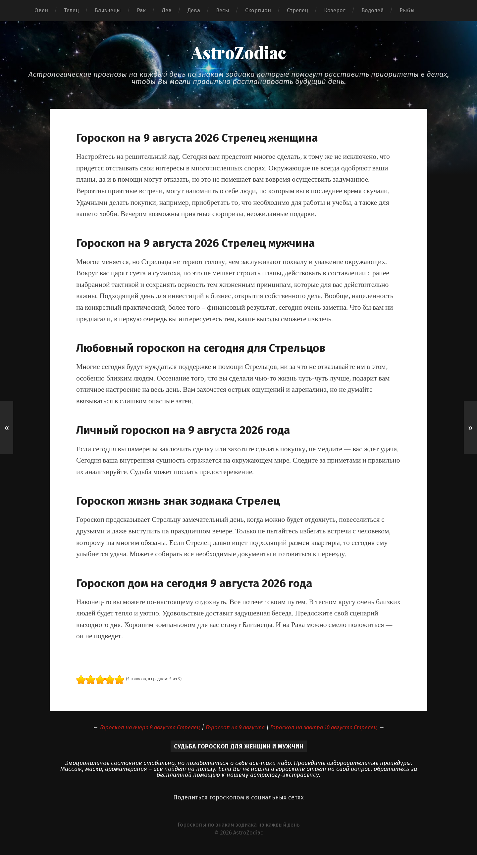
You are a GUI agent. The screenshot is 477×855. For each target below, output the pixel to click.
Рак (141, 10)
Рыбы (407, 10)
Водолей (372, 10)
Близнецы (108, 10)
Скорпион (258, 10)
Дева (193, 10)
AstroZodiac (238, 53)
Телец (71, 10)
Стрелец (297, 10)
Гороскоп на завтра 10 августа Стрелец (330, 729)
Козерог (334, 10)
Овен (41, 10)
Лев (167, 10)
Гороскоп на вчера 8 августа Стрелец (143, 729)
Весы (222, 10)
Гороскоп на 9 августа (235, 729)
